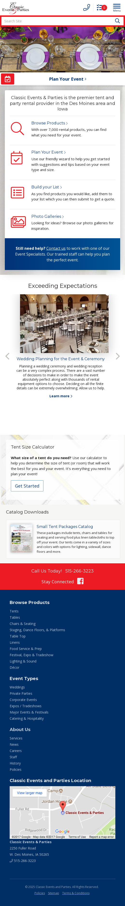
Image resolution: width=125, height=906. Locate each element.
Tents (14, 611)
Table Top (18, 636)
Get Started (27, 486)
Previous (7, 356)
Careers (16, 750)
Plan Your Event (47, 152)
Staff (13, 757)
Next (117, 356)
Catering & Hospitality (27, 718)
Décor (14, 667)
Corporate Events (23, 699)
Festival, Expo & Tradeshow (31, 655)
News (14, 744)
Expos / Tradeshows (26, 706)
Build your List (45, 187)
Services (16, 738)
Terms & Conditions (76, 893)
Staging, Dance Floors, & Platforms (37, 630)
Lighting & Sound (23, 661)
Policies (15, 769)
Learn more (59, 396)
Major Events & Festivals (29, 712)
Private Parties (21, 693)
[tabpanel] (62, 346)
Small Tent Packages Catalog (65, 526)
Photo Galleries (46, 216)
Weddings (17, 687)
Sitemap (53, 893)
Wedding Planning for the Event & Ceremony (61, 359)
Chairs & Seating (22, 623)
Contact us (56, 248)
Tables (15, 617)
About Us (20, 729)
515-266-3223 (79, 571)
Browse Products (48, 123)
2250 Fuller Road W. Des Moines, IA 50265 (31, 848)
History (15, 763)
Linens (15, 642)
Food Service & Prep (26, 648)
